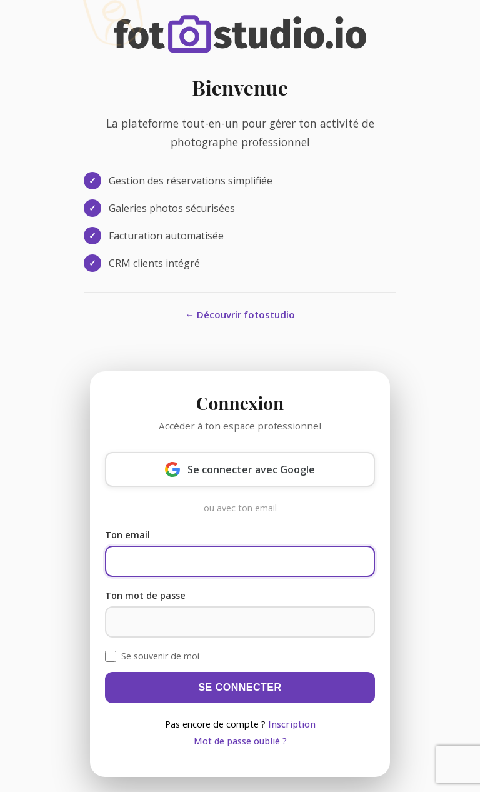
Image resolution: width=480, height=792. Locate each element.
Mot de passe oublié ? (240, 741)
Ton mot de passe (145, 595)
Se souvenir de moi (160, 656)
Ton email (127, 535)
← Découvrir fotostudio (240, 314)
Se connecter (239, 687)
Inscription (292, 724)
